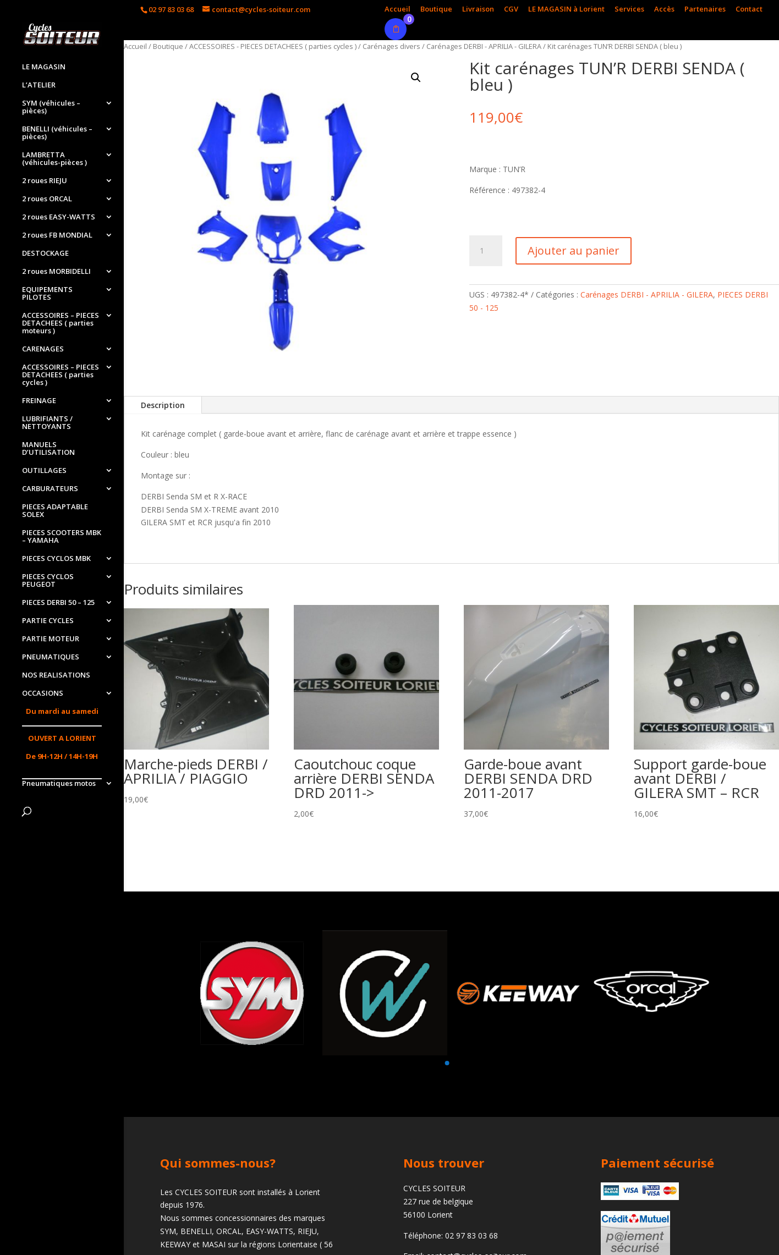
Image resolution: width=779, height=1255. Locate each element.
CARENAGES (43, 349)
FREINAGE (39, 401)
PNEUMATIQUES (50, 657)
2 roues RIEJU (44, 181)
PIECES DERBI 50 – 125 (58, 602)
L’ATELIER (39, 85)
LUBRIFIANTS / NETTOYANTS (47, 423)
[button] (447, 1063)
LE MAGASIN (43, 67)
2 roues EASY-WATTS (58, 217)
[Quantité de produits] (485, 250)
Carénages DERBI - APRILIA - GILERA (483, 46)
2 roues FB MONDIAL (57, 235)
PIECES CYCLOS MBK (56, 558)
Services (629, 9)
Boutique (436, 9)
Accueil (397, 9)
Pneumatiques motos (59, 783)
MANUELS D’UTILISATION (48, 449)
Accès (664, 9)
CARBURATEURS (50, 489)
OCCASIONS (42, 693)
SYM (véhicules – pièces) (51, 107)
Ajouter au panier (573, 250)
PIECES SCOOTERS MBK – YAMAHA (61, 537)
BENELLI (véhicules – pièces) (57, 133)
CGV (511, 9)
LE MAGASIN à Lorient (566, 9)
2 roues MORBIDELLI (56, 271)
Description (163, 405)
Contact (749, 9)
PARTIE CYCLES (48, 621)
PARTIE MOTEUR (50, 639)
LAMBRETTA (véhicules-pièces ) (54, 159)
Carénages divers (391, 46)
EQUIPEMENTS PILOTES (47, 293)
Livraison (478, 9)
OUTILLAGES (44, 470)
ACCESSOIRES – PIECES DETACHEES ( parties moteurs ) (60, 323)
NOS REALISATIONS (56, 675)
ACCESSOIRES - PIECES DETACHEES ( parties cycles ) (272, 46)
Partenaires (705, 9)
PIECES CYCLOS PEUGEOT (48, 581)
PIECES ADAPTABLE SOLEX (55, 511)
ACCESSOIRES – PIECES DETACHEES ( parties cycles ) (60, 375)
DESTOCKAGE (45, 253)
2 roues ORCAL (47, 199)
